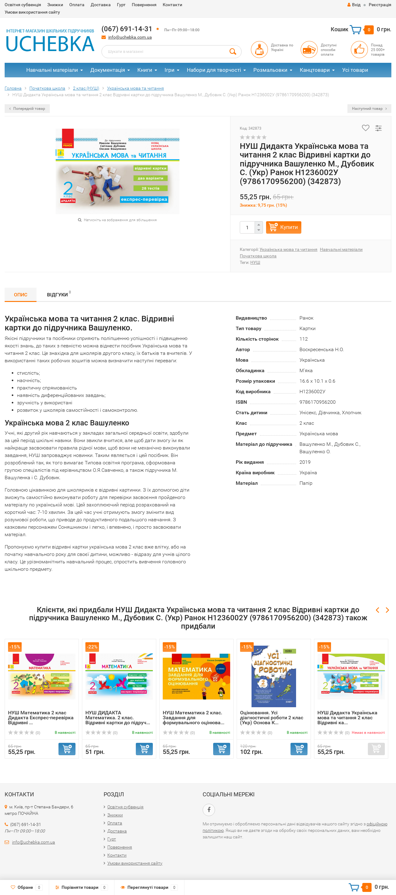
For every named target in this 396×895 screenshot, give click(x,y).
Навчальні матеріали (52, 70)
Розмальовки (270, 70)
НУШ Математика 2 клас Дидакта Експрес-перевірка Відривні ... (41, 717)
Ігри (169, 70)
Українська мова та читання (288, 249)
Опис (20, 295)
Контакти (172, 4)
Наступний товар (369, 108)
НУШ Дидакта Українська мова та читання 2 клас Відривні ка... (347, 717)
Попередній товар (27, 108)
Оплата (76, 4)
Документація (107, 70)
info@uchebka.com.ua (130, 37)
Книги (144, 70)
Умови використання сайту (32, 12)
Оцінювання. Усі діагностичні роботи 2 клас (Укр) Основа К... (271, 717)
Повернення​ (144, 4)
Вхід (353, 4)
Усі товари (355, 70)
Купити (289, 227)
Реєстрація (380, 4)
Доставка (101, 4)
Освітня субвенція (23, 4)
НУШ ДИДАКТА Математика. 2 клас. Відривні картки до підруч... (117, 717)
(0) (24, 733)
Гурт (121, 4)
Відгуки (59, 294)
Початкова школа (258, 255)
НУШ (255, 262)
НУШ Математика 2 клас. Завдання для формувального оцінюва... (193, 717)
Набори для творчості (214, 70)
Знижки (55, 4)
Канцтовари (315, 70)
